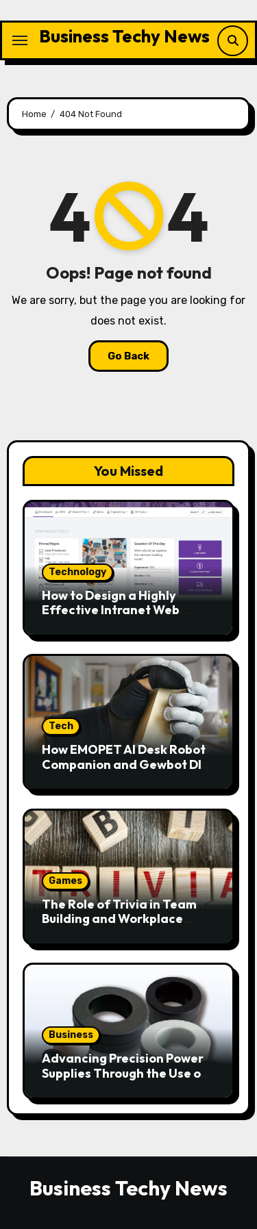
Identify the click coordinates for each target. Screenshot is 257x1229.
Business (71, 1035)
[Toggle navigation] (20, 40)
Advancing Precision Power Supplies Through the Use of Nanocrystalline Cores (124, 1072)
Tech (61, 726)
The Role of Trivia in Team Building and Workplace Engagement (119, 918)
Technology (77, 572)
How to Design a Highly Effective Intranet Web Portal (111, 610)
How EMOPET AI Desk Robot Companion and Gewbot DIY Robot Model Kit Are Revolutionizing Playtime (126, 772)
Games (65, 881)
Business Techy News (124, 36)
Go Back (128, 356)
